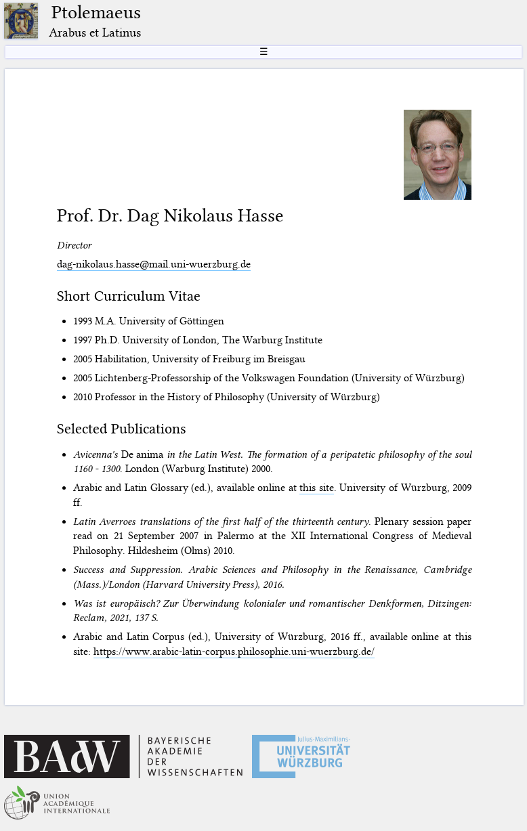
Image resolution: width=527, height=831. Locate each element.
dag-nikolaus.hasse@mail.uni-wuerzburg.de (154, 264)
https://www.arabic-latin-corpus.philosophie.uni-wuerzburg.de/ (234, 651)
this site (316, 488)
